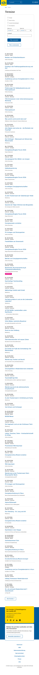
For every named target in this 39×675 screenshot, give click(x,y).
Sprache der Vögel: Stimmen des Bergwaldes (19, 205)
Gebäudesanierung (11, 168)
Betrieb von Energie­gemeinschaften (16, 259)
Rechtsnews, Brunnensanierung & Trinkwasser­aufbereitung (15, 268)
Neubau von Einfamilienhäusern (15, 57)
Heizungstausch (10, 110)
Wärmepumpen (10, 464)
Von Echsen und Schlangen (13, 407)
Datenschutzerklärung (19, 650)
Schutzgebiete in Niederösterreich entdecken (19, 369)
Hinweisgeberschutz (19, 656)
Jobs (19, 662)
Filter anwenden (14, 40)
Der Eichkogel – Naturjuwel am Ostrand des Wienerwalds (18, 140)
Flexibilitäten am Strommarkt (14, 241)
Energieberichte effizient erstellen (15, 455)
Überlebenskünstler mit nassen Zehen (17, 339)
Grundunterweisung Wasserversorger (16, 559)
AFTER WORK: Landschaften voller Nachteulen (16, 311)
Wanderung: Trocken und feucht (15, 359)
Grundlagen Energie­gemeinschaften (16, 187)
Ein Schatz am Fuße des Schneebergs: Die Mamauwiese (18, 349)
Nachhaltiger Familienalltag (13, 281)
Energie (10, 17)
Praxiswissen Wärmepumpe (13, 446)
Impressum (19, 644)
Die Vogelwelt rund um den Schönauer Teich (18, 424)
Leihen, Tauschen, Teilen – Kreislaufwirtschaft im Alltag (19, 434)
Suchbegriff (9, 33)
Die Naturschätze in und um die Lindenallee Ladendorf (18, 300)
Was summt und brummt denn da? (15, 119)
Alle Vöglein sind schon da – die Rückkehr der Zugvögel (19, 129)
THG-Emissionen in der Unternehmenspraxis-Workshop (19, 100)
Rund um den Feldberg (12, 330)
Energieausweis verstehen (13, 223)
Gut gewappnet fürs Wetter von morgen (17, 159)
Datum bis (22, 28)
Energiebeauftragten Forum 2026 (15, 150)
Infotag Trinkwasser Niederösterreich (16, 579)
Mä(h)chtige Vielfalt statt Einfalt (15, 290)
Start (6, 7)
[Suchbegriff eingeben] (15, 2)
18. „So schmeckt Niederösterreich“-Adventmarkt (16, 590)
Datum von (9, 28)
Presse (19, 659)
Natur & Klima (12, 20)
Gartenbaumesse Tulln (12, 540)
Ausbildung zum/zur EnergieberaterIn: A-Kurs (19, 79)
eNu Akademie (12, 25)
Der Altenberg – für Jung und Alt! (15, 512)
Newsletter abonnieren (14, 636)
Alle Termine (10, 598)
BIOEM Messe (9, 416)
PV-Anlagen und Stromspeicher (15, 232)
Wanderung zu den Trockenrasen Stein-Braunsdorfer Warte (17, 474)
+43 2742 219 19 (10, 615)
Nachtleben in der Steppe (13, 530)
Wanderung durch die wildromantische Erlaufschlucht (17, 388)
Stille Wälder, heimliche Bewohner (15, 321)
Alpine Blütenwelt (10, 502)
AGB (19, 647)
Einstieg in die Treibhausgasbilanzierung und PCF (19, 67)
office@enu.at (9, 617)
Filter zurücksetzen (14, 45)
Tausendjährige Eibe (11, 378)
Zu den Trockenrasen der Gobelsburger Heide (19, 196)
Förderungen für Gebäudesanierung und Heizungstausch (17, 89)
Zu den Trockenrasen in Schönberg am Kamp (19, 398)
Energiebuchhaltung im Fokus (14, 493)
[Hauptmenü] (35, 2)
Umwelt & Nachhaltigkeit (14, 23)
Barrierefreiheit (20, 653)
